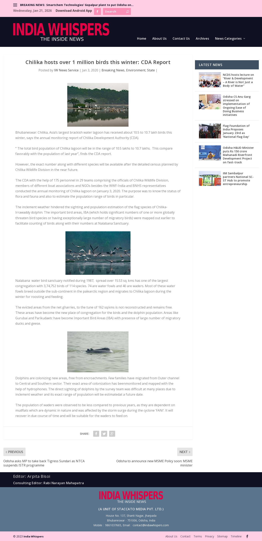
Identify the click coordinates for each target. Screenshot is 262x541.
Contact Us (181, 39)
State (151, 70)
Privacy (209, 536)
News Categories (228, 39)
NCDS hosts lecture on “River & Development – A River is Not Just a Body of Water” (238, 80)
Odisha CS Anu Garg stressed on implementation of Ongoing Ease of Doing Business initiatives (237, 106)
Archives (202, 39)
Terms (198, 536)
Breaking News (113, 70)
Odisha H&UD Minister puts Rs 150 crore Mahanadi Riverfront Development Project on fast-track (238, 155)
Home (141, 39)
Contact (185, 536)
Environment (135, 70)
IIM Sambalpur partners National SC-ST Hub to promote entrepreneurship (238, 178)
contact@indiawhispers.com (151, 525)
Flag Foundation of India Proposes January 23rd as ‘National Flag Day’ (236, 131)
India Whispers (34, 536)
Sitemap (222, 536)
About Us (159, 39)
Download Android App (74, 10)
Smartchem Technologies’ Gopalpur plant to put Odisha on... (89, 5)
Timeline (236, 536)
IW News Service (66, 70)
